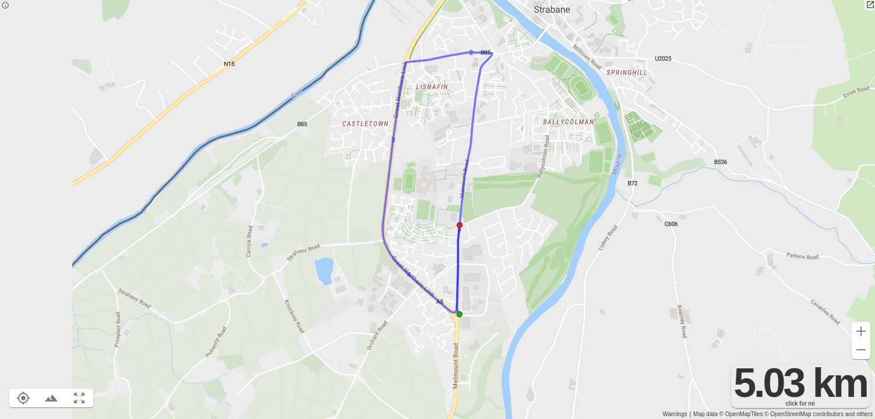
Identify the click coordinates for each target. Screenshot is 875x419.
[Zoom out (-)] (861, 349)
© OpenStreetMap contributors (804, 414)
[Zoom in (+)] (861, 331)
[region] (437, 209)
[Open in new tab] (870, 5)
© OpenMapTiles (741, 414)
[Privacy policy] (5, 6)
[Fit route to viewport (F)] (79, 398)
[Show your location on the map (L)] (23, 398)
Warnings (675, 414)
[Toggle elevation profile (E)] (51, 398)
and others (859, 414)
